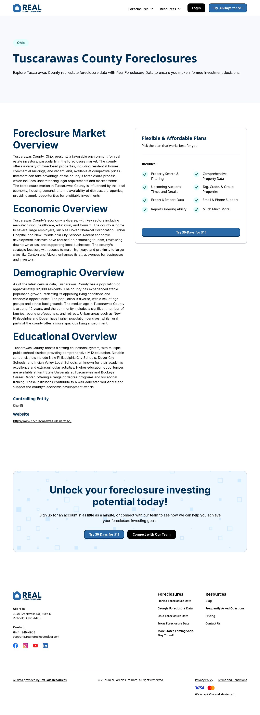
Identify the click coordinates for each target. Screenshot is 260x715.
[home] (27, 8)
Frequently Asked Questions (225, 608)
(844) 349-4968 (24, 632)
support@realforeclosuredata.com (36, 636)
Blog (209, 601)
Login (196, 8)
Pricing (210, 616)
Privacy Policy (204, 680)
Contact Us (213, 623)
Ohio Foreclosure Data (173, 616)
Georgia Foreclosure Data (175, 608)
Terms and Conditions (232, 680)
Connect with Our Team (152, 534)
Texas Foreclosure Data (174, 623)
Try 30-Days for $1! (228, 8)
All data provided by (40, 680)
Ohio (21, 42)
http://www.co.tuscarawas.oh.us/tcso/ (42, 421)
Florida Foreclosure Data (174, 601)
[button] (141, 8)
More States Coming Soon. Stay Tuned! (176, 633)
